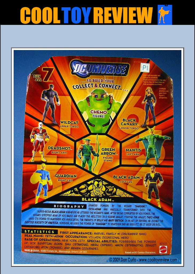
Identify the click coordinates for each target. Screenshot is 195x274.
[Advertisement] (97, 38)
